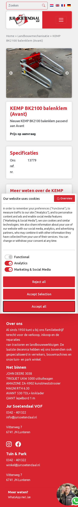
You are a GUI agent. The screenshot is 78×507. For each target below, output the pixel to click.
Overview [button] (64, 198)
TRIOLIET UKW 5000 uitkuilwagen (29, 378)
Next (67, 73)
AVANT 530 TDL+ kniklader (25, 393)
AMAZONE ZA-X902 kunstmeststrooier (33, 383)
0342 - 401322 (16, 412)
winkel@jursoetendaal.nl (23, 465)
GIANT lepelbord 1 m (20, 398)
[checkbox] (16, 257)
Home (10, 36)
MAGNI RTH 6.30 (17, 388)
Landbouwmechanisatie (33, 36)
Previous (11, 73)
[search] (27, 5)
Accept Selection (39, 294)
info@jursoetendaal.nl (21, 417)
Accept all (39, 306)
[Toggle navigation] (61, 20)
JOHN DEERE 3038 (19, 373)
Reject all (39, 282)
